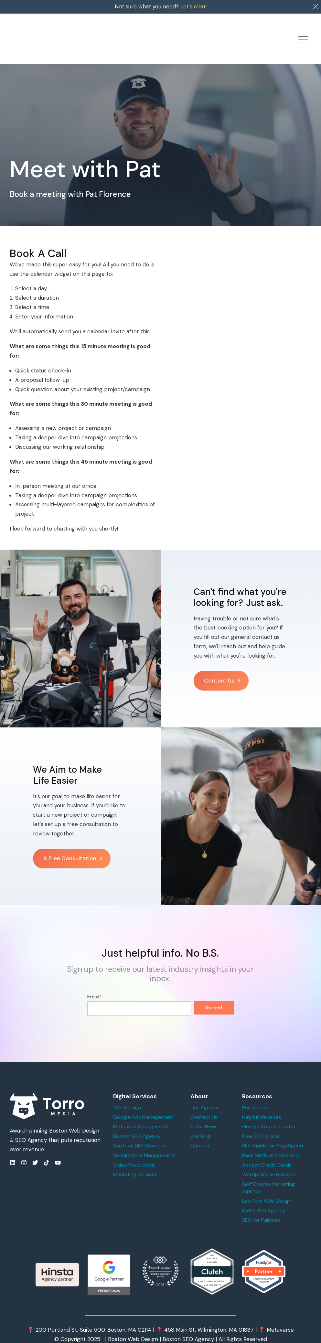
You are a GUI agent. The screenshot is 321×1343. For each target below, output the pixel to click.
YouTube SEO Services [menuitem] (139, 1134)
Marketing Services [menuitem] (135, 1163)
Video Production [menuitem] (134, 1154)
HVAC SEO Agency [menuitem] (263, 1199)
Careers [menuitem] (199, 1134)
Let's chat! (193, 6)
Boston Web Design (133, 1328)
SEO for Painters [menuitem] (261, 1209)
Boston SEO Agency (188, 1328)
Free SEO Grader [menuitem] (262, 1125)
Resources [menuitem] (254, 1096)
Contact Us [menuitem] (204, 1106)
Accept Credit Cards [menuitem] (267, 1154)
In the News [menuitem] (204, 1115)
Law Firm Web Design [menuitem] (267, 1190)
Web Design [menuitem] (127, 1096)
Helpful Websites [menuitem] (261, 1106)
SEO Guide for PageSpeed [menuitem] (272, 1134)
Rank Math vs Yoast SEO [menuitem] (270, 1144)
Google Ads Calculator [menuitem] (269, 1115)
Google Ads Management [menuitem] (143, 1106)
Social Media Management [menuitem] (144, 1144)
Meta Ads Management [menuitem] (140, 1115)
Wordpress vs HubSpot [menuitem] (269, 1163)
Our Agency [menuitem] (204, 1096)
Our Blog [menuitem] (200, 1125)
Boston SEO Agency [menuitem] (137, 1125)
